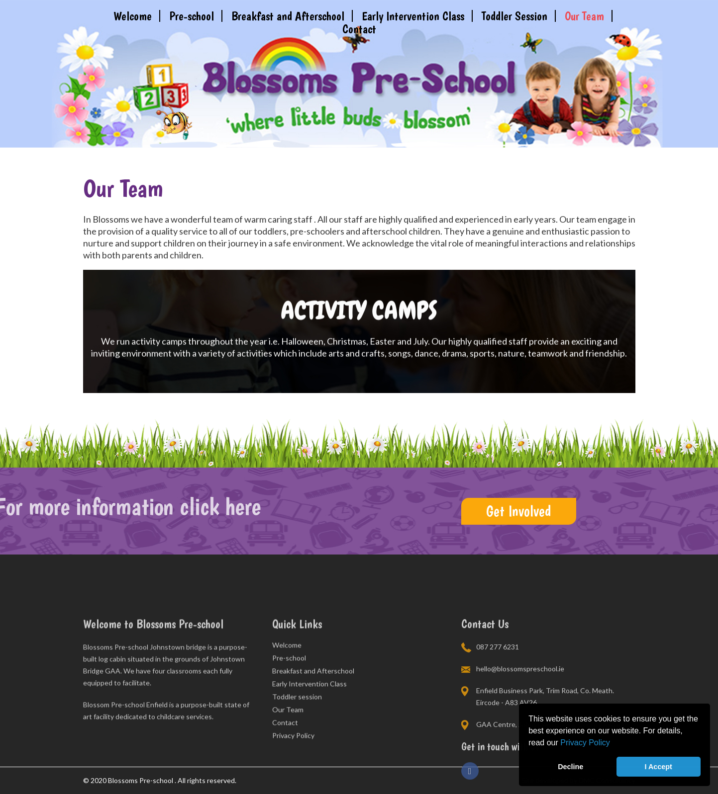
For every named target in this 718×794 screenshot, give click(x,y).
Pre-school (191, 16)
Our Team (584, 16)
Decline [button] (570, 767)
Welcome (132, 16)
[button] (613, 743)
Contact (359, 29)
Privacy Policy (585, 742)
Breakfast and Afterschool (287, 16)
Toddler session (297, 748)
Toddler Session (514, 16)
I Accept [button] (658, 767)
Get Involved (518, 511)
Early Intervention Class (413, 16)
